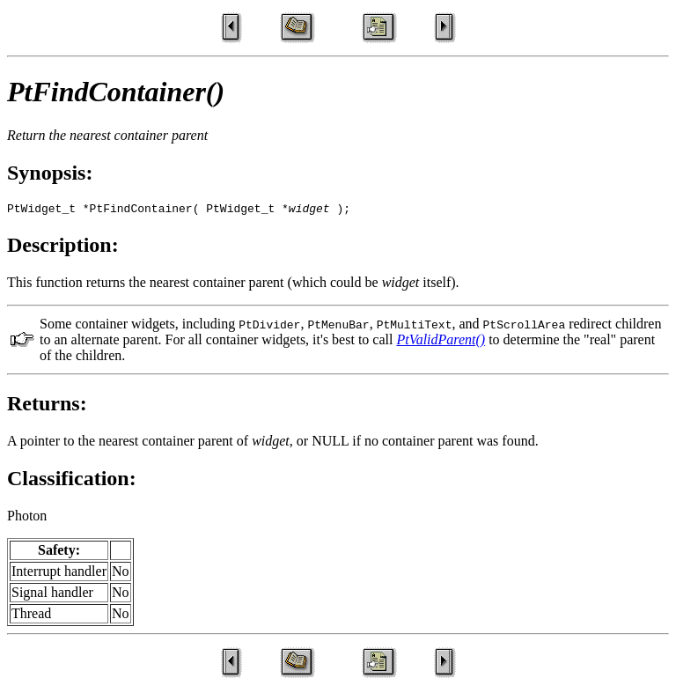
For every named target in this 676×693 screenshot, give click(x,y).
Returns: (47, 405)
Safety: (59, 552)
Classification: (71, 480)
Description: (63, 247)
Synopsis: (49, 172)
